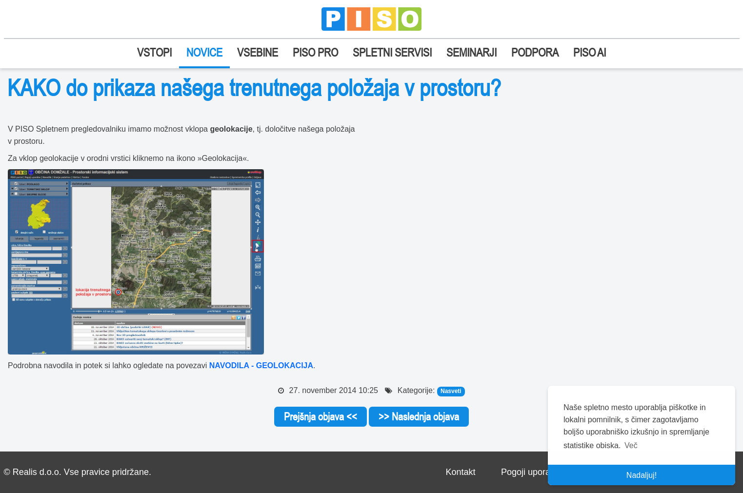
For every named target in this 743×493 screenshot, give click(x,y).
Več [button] (631, 445)
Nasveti (451, 391)
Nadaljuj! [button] (641, 475)
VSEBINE (257, 52)
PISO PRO (315, 52)
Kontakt (460, 472)
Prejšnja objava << (320, 416)
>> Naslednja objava (419, 416)
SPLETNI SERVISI (392, 52)
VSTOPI (154, 52)
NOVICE (204, 52)
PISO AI (589, 52)
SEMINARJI (471, 52)
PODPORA (535, 52)
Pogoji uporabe (530, 472)
